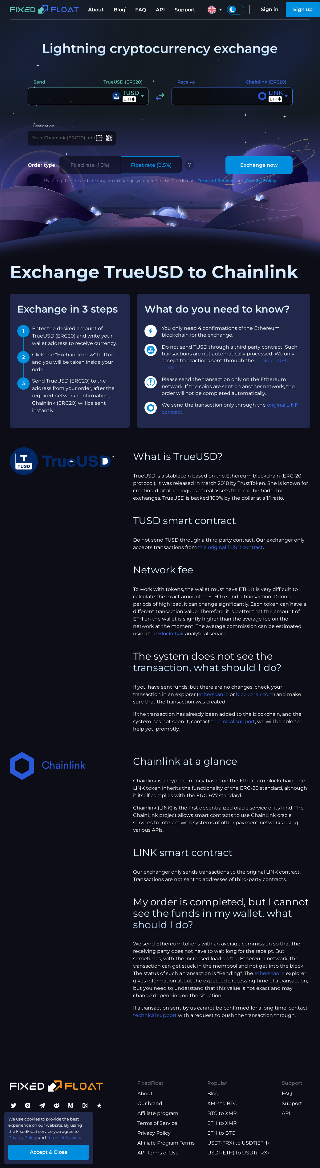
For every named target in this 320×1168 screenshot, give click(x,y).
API (160, 10)
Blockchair (171, 638)
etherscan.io (213, 699)
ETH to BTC (221, 1133)
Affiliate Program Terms (166, 1143)
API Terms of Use (158, 1153)
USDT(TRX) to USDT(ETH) (238, 1143)
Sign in (269, 9)
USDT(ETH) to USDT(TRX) (238, 1153)
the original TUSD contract (230, 552)
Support (185, 10)
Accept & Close (58, 1151)
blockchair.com (254, 699)
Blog (119, 10)
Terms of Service (157, 1123)
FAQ (140, 10)
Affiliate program (157, 1113)
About (96, 10)
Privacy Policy (261, 184)
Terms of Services (216, 184)
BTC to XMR (222, 1113)
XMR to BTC (222, 1103)
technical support (233, 726)
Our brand (149, 1103)
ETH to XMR (222, 1123)
